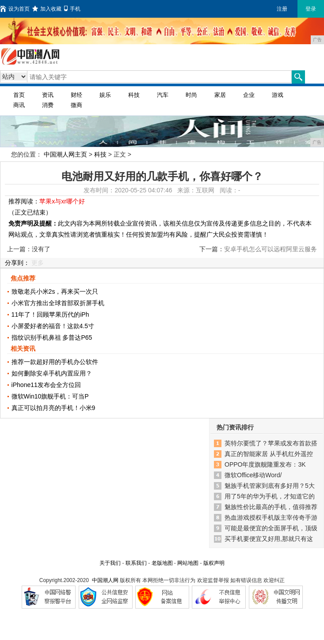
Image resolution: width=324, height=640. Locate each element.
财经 (76, 95)
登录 (310, 9)
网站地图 (187, 563)
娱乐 (105, 95)
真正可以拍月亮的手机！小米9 (53, 407)
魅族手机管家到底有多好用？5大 (270, 485)
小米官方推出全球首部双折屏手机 (57, 303)
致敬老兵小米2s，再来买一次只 (55, 291)
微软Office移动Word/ (253, 475)
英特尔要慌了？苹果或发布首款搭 (271, 443)
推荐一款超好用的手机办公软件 (54, 361)
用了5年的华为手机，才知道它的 (270, 496)
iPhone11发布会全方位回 (46, 384)
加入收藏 (46, 9)
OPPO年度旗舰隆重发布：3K (265, 464)
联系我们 (136, 563)
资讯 (47, 95)
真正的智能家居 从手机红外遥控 (269, 453)
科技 (134, 95)
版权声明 (214, 563)
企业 (249, 95)
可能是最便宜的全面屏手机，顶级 (271, 528)
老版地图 (162, 563)
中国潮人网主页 (65, 154)
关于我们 (110, 563)
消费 (47, 105)
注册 (282, 9)
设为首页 (15, 9)
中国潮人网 (105, 580)
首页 (19, 95)
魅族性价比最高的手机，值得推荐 (271, 506)
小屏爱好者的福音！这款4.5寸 (52, 326)
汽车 (162, 95)
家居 (220, 95)
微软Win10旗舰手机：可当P (50, 396)
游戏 (277, 95)
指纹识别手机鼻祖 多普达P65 (51, 337)
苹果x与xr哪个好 (62, 201)
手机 (72, 9)
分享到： (17, 262)
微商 (76, 105)
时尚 (191, 95)
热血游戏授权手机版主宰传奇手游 (271, 517)
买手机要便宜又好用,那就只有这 (269, 538)
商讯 (19, 105)
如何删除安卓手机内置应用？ (51, 373)
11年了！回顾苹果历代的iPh (50, 314)
